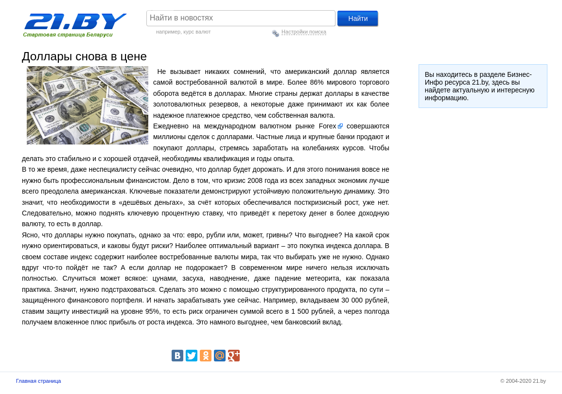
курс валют (197, 32)
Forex (327, 126)
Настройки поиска (303, 32)
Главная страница (38, 381)
